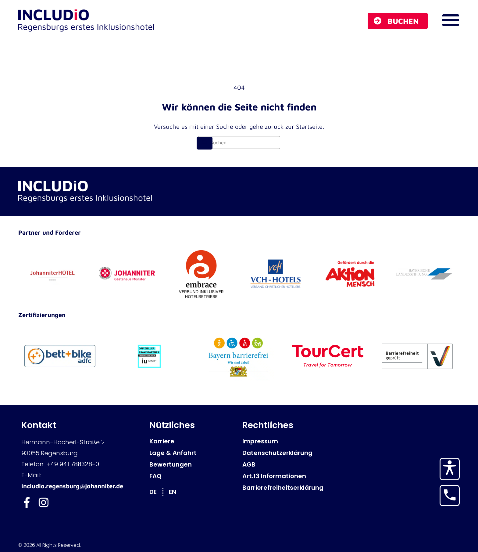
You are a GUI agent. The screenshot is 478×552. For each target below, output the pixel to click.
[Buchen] (398, 21)
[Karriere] (193, 441)
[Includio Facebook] (26, 502)
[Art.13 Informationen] (286, 476)
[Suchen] (204, 143)
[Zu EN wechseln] (175, 491)
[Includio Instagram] (43, 502)
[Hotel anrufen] (449, 495)
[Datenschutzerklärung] (286, 452)
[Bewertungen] (193, 464)
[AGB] (286, 464)
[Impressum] (286, 441)
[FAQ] (193, 476)
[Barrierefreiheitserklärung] (286, 487)
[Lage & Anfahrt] (193, 452)
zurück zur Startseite (294, 126)
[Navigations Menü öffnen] (450, 20)
